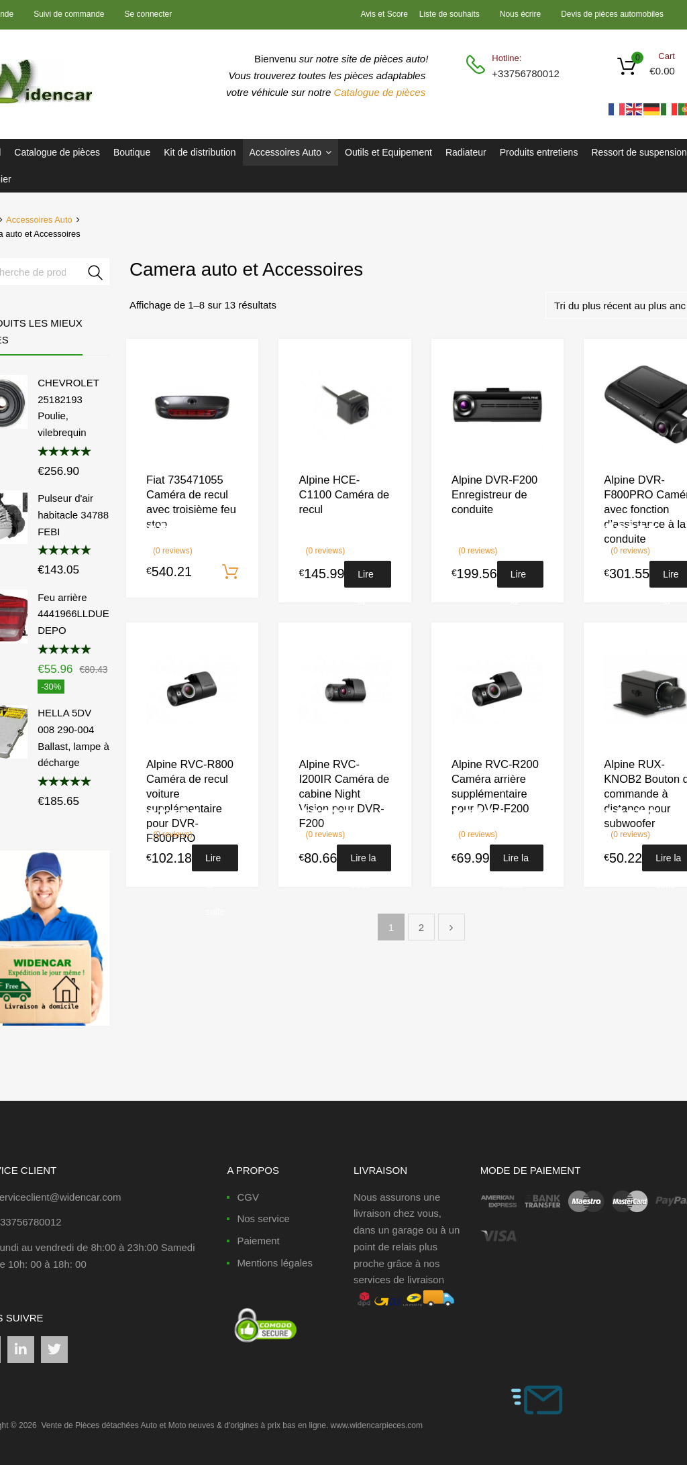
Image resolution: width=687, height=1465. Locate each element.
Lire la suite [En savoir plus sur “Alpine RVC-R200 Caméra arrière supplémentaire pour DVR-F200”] (516, 862)
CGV (248, 1197)
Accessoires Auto (290, 152)
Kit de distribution (199, 152)
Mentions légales (275, 1262)
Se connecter (148, 14)
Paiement (258, 1240)
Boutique (131, 152)
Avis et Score (386, 14)
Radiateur (465, 152)
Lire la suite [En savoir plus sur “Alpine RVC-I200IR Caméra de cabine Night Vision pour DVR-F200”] (363, 862)
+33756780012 (525, 73)
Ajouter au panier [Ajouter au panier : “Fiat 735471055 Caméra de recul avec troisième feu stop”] (230, 572)
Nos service (263, 1218)
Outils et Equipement (388, 152)
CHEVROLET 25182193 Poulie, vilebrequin (68, 407)
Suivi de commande (69, 14)
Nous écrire (520, 14)
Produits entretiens (539, 152)
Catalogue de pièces (380, 92)
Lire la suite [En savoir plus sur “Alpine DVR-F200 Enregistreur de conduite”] (521, 578)
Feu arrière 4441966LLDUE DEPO (73, 614)
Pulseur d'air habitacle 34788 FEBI (73, 514)
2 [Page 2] (421, 927)
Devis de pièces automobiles (612, 14)
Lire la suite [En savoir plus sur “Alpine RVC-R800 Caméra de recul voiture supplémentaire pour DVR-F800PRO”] (215, 862)
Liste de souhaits (449, 14)
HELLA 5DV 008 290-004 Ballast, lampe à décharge (73, 737)
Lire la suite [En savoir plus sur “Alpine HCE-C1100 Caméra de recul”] (368, 578)
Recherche (96, 274)
